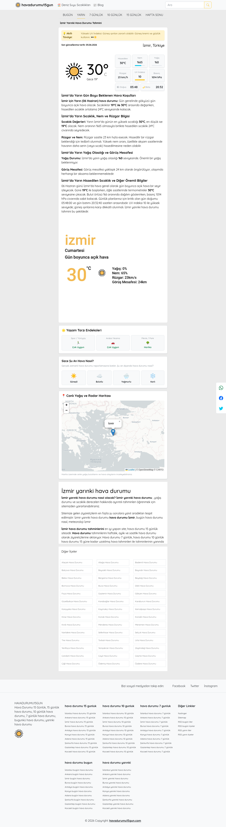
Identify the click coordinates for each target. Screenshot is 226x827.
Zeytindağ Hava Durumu (147, 648)
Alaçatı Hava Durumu (72, 562)
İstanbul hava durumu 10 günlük (118, 713)
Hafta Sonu (154, 15)
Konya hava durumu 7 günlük (154, 734)
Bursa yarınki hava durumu (116, 782)
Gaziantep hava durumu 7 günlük (156, 747)
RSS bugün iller (185, 721)
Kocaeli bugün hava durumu (79, 808)
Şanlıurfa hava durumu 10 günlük (119, 743)
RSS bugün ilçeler (186, 726)
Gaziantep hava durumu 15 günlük (81, 747)
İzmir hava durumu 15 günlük (79, 721)
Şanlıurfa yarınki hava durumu (117, 799)
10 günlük (114, 15)
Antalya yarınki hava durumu (117, 787)
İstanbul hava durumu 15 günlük (80, 713)
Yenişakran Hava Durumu (110, 648)
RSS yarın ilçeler (186, 734)
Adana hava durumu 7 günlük (154, 738)
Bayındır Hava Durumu (146, 570)
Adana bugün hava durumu (78, 795)
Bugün (68, 15)
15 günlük (134, 15)
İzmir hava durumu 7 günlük (154, 721)
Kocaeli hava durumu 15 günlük (80, 751)
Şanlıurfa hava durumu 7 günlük (156, 743)
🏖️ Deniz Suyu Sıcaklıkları (74, 5)
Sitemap (182, 717)
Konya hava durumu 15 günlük (79, 734)
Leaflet (130, 470)
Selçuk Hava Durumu (145, 632)
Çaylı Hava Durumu (107, 655)
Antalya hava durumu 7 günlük (155, 730)
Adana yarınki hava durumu (116, 795)
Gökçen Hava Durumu (145, 593)
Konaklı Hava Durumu (145, 617)
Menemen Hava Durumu (147, 624)
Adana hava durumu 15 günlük (80, 738)
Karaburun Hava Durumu (147, 601)
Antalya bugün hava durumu (79, 787)
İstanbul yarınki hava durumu (117, 770)
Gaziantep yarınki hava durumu (118, 804)
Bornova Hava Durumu (73, 585)
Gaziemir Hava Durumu (109, 593)
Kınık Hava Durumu (71, 624)
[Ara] (184, 5)
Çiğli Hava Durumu (71, 663)
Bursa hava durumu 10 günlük (117, 726)
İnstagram (211, 686)
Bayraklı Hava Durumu (109, 570)
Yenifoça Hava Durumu (73, 648)
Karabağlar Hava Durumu (111, 601)
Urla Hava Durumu (144, 640)
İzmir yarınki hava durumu (115, 778)
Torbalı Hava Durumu (108, 640)
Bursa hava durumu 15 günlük (79, 726)
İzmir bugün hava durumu (77, 778)
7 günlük (96, 15)
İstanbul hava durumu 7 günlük (155, 713)
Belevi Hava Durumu (71, 578)
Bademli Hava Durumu (146, 562)
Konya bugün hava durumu (78, 791)
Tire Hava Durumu (70, 640)
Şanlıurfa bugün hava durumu (79, 799)
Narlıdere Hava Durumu (73, 632)
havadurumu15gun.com (125, 820)
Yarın (81, 15)
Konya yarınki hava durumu (116, 791)
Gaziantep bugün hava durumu (80, 804)
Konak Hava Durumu (108, 617)
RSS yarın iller (184, 730)
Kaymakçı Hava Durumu (110, 609)
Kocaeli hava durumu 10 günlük (118, 751)
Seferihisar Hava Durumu (110, 632)
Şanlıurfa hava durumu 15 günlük (81, 743)
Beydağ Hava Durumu (146, 578)
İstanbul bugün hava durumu (79, 770)
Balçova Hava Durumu (73, 570)
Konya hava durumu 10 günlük (117, 734)
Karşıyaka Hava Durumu (73, 609)
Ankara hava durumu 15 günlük (80, 717)
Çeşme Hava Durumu (145, 655)
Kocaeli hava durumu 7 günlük (155, 751)
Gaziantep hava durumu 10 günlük (119, 747)
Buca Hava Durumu (107, 585)
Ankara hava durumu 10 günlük (118, 717)
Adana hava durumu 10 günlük (117, 738)
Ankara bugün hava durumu (78, 774)
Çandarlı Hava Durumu (73, 655)
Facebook (179, 686)
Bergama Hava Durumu (109, 578)
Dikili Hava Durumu (144, 585)
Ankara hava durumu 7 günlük (155, 717)
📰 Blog (98, 5)
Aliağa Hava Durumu (108, 562)
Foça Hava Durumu (71, 593)
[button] (113, 432)
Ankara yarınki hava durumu (116, 774)
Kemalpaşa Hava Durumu (147, 609)
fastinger (182, 713)
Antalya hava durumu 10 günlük (118, 730)
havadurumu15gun (33, 5)
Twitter (195, 686)
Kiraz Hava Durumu (71, 617)
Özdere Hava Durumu (145, 663)
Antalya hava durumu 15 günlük (80, 730)
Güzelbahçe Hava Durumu (74, 601)
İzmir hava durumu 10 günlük (117, 721)
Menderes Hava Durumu (110, 624)
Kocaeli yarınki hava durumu (117, 808)
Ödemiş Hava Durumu (109, 663)
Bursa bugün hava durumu (78, 782)
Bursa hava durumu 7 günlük (154, 726)
